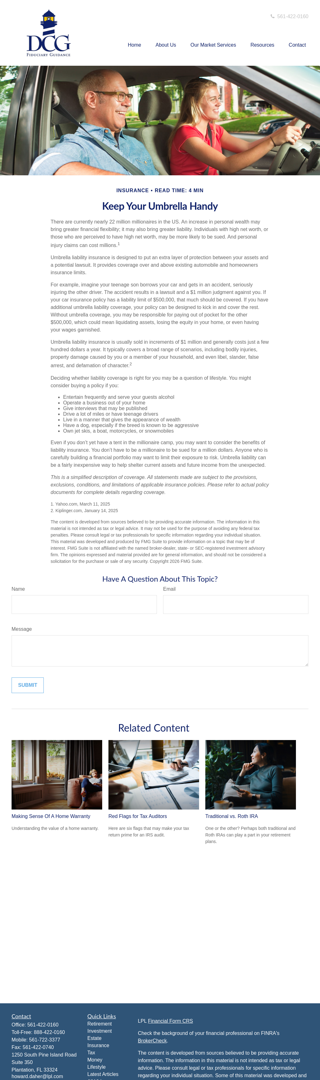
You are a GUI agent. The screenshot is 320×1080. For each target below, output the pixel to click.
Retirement (100, 1023)
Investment (100, 1031)
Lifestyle (97, 1067)
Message (22, 629)
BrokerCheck (152, 1040)
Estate (95, 1038)
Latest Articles (103, 1074)
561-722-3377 (44, 1039)
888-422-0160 (49, 1032)
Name (18, 589)
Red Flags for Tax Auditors (137, 816)
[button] (134, 45)
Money (95, 1059)
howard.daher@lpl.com (37, 1076)
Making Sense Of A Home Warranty (51, 816)
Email (169, 589)
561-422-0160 (288, 16)
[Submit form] (28, 685)
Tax (91, 1052)
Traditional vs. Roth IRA (231, 816)
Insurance (98, 1045)
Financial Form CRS (170, 1021)
